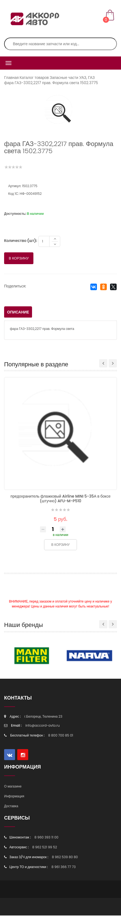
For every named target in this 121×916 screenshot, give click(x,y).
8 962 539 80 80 (65, 857)
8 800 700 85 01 (60, 736)
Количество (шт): (20, 241)
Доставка (11, 806)
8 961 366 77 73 (63, 867)
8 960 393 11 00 (46, 837)
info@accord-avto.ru (42, 726)
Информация (14, 796)
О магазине (13, 786)
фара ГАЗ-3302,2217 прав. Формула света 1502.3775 (51, 82)
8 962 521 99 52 (44, 847)
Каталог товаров (34, 77)
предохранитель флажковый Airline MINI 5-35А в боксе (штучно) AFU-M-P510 (60, 499)
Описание (18, 312)
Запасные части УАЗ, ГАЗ (72, 77)
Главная (11, 77)
